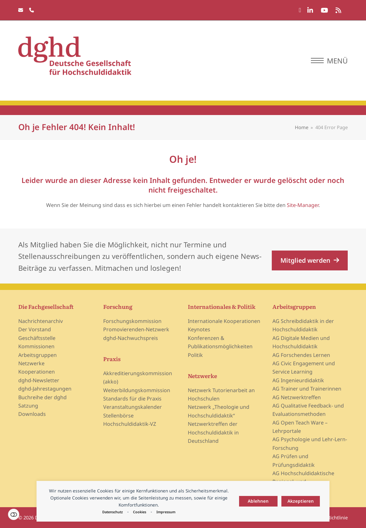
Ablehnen (258, 501)
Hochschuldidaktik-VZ (129, 423)
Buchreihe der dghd (42, 397)
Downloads (32, 413)
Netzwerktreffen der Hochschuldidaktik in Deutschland (213, 432)
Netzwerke (31, 363)
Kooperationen (36, 371)
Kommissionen (36, 346)
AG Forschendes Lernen (301, 355)
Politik (195, 355)
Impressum (165, 511)
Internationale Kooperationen (224, 321)
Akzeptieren (300, 501)
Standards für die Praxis (132, 398)
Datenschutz (112, 511)
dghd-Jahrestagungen (44, 388)
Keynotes (199, 329)
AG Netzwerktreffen (296, 397)
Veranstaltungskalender (132, 406)
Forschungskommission (132, 321)
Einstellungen (13, 514)
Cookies (139, 511)
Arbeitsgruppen (37, 355)
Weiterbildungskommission (136, 390)
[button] (329, 60)
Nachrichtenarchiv (40, 321)
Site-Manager (303, 205)
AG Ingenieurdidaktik (298, 380)
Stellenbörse (118, 415)
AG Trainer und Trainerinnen (306, 388)
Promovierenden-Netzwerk (136, 329)
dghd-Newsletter (38, 380)
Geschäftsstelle (36, 338)
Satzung (28, 405)
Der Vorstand (34, 329)
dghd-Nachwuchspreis (130, 338)
